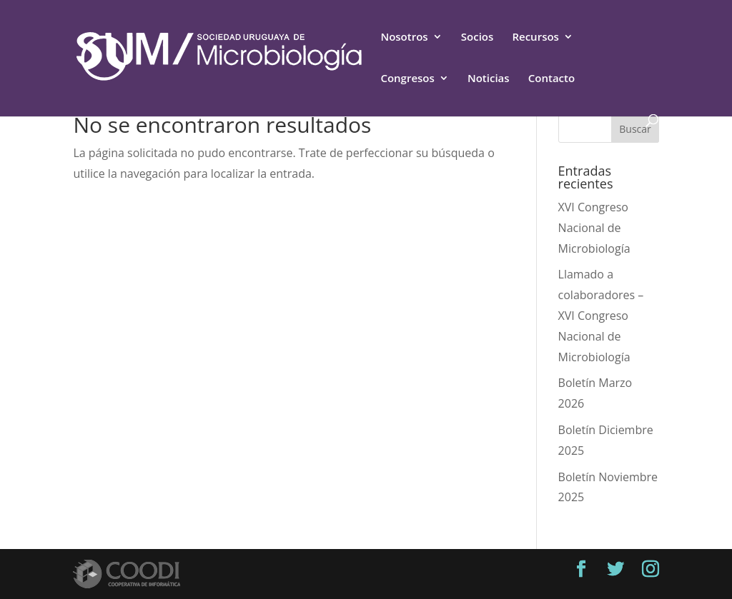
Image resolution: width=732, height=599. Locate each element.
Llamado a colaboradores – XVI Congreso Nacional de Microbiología (601, 315)
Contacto (551, 79)
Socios (477, 37)
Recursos (535, 37)
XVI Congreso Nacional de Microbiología (594, 227)
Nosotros (403, 37)
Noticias (489, 79)
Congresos (407, 79)
